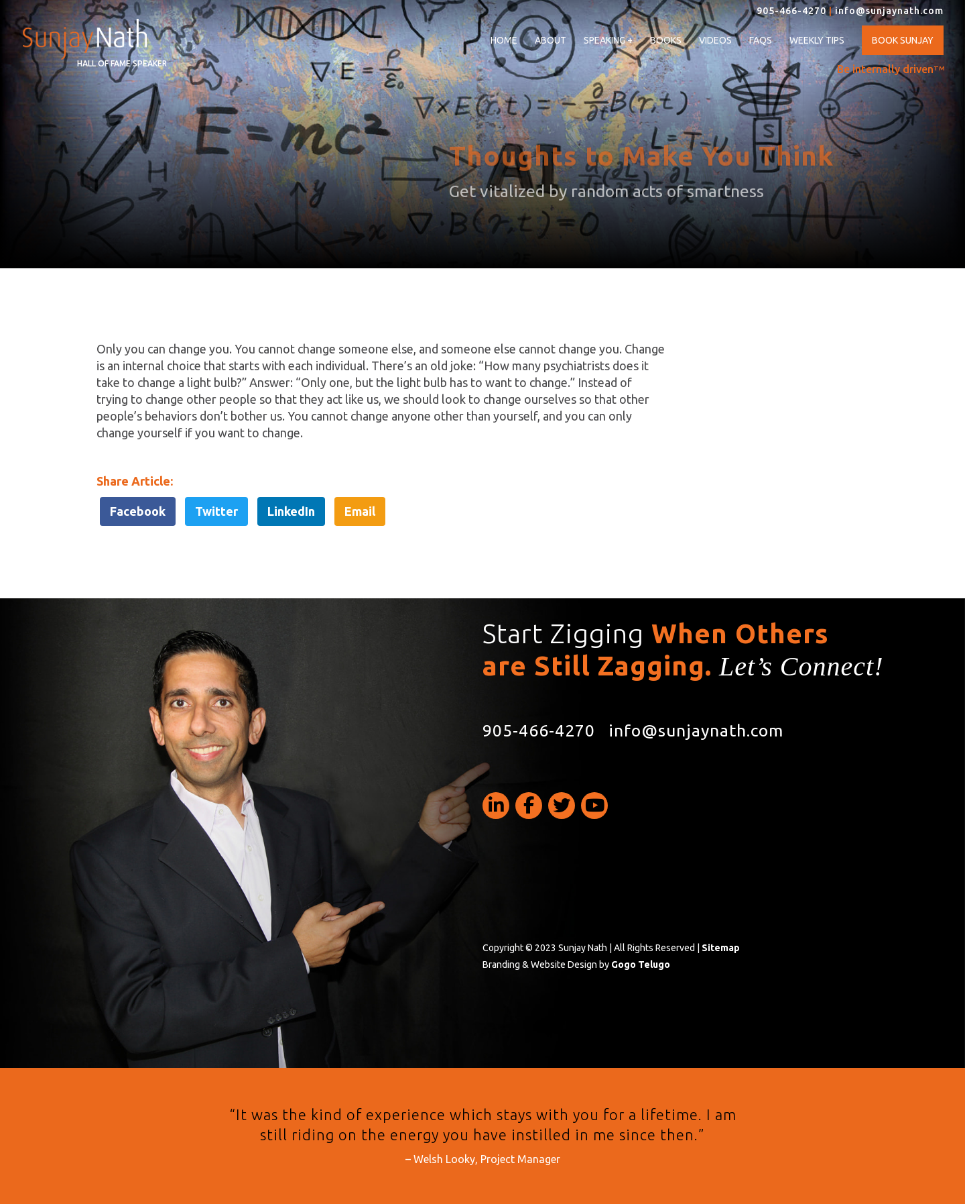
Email (359, 511)
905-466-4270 (791, 10)
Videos (715, 40)
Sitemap (721, 947)
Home (504, 40)
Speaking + (608, 41)
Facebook (138, 511)
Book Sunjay (903, 40)
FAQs (760, 40)
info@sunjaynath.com (889, 10)
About (550, 40)
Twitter (216, 511)
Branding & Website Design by (576, 964)
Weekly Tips (816, 40)
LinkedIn (291, 511)
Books (666, 40)
